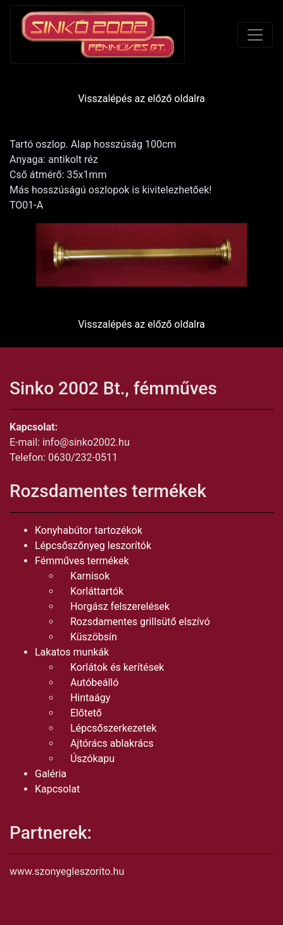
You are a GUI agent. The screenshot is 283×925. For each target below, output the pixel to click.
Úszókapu (92, 759)
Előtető (86, 713)
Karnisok (90, 576)
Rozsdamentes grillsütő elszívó (140, 622)
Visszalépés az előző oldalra (141, 99)
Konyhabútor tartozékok (88, 530)
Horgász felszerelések (120, 606)
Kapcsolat (57, 789)
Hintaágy (90, 698)
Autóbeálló (94, 682)
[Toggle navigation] (255, 35)
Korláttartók (96, 591)
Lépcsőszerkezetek (113, 728)
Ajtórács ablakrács (112, 743)
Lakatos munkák (72, 652)
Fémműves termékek (82, 561)
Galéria (50, 774)
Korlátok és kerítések (117, 667)
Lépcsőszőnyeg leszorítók (93, 546)
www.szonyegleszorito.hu (66, 871)
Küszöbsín (93, 637)
